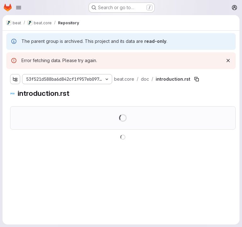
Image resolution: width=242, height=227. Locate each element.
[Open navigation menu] (19, 8)
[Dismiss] (228, 60)
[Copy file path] (197, 79)
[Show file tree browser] (15, 79)
